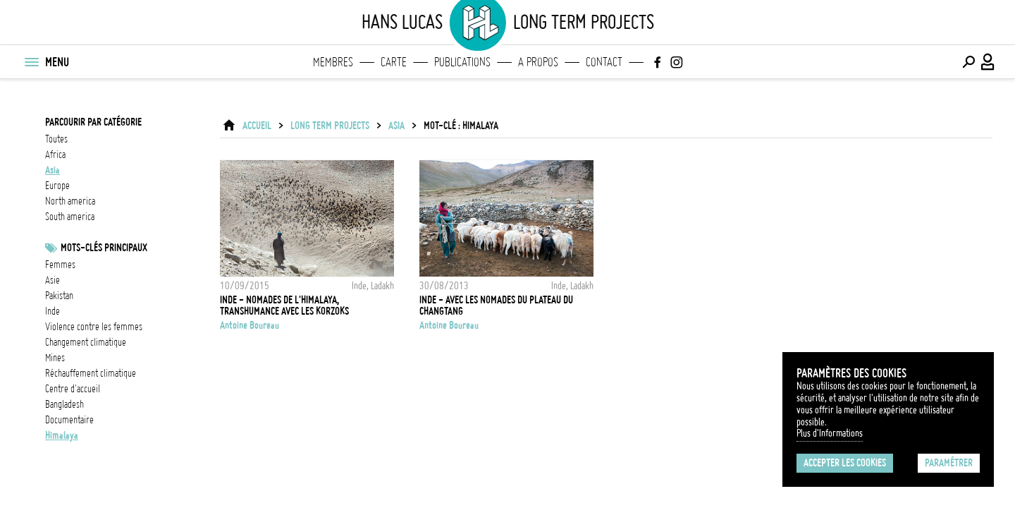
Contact (604, 62)
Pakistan (59, 295)
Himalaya (61, 435)
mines (55, 357)
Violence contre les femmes (93, 326)
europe (57, 185)
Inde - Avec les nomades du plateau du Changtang (496, 305)
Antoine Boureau (249, 325)
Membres (333, 62)
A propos (538, 62)
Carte (394, 62)
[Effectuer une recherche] (968, 62)
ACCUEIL (256, 125)
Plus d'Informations (829, 433)
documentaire (69, 419)
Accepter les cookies (845, 462)
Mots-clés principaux (104, 247)
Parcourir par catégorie (93, 122)
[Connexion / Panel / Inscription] (988, 62)
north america (70, 201)
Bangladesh (64, 404)
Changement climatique (85, 342)
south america (69, 216)
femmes (60, 264)
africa (55, 154)
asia (52, 170)
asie (52, 280)
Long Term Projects (329, 125)
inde (52, 311)
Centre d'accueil (72, 388)
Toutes (56, 139)
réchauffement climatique (90, 373)
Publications (462, 62)
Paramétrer (949, 462)
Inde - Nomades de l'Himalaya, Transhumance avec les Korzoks (284, 305)
